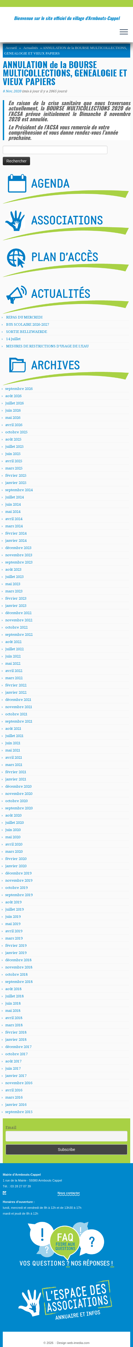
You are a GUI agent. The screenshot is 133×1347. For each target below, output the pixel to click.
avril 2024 (13, 519)
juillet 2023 (14, 577)
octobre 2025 (16, 432)
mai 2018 (12, 1011)
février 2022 (15, 685)
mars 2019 (14, 938)
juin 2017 (13, 1068)
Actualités (30, 48)
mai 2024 (12, 512)
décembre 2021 (18, 700)
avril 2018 (13, 1018)
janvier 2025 (15, 483)
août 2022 (13, 642)
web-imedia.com (78, 1342)
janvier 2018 (15, 1039)
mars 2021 (14, 765)
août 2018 (13, 989)
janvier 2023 (15, 606)
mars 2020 (14, 851)
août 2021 (13, 728)
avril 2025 (13, 461)
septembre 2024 (19, 490)
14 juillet (13, 339)
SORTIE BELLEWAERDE (26, 332)
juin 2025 (13, 454)
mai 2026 (12, 418)
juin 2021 (13, 743)
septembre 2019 (19, 895)
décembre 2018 (18, 960)
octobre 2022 (16, 627)
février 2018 (15, 1032)
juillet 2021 (14, 736)
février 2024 (15, 533)
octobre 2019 (16, 888)
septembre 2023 (19, 562)
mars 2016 (14, 1097)
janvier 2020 (15, 866)
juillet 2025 (14, 446)
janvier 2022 (15, 692)
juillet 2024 (14, 497)
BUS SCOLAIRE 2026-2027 (27, 324)
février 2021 (15, 772)
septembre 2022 (19, 634)
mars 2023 (14, 591)
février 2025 (15, 475)
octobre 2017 (16, 1054)
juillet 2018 (14, 996)
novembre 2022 (18, 620)
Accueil (11, 48)
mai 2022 (12, 663)
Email (11, 1127)
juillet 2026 (14, 403)
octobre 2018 (16, 974)
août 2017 (13, 1061)
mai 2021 (12, 750)
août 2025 (13, 439)
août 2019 (13, 902)
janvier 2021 (15, 779)
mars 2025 (14, 468)
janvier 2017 (15, 1076)
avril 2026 (13, 425)
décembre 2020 (18, 786)
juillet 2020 (14, 822)
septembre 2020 (19, 808)
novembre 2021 (18, 707)
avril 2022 (13, 671)
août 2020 (13, 815)
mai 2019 (12, 924)
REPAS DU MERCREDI (24, 317)
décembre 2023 (18, 548)
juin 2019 (13, 917)
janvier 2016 (15, 1105)
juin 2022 (13, 656)
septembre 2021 (19, 721)
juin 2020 (13, 830)
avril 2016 (13, 1090)
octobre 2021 (16, 714)
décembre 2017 (18, 1047)
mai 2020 (12, 837)
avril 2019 (13, 931)
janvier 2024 (15, 540)
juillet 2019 (14, 909)
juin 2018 (13, 1003)
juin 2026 (13, 410)
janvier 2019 (15, 953)
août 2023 (13, 569)
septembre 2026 (19, 389)
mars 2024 (14, 526)
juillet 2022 (14, 649)
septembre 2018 (19, 982)
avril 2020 (13, 844)
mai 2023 (12, 584)
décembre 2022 (18, 613)
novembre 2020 (18, 794)
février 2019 (15, 945)
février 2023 (15, 598)
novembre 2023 (18, 555)
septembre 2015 (19, 1112)
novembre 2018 (18, 967)
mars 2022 (14, 678)
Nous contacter (69, 1193)
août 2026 (13, 396)
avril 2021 (13, 757)
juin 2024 (13, 504)
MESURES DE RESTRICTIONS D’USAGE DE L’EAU (47, 346)
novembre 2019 (18, 880)
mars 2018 (14, 1025)
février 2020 (15, 859)
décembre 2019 (18, 873)
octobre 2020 (16, 801)
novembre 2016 (18, 1083)
